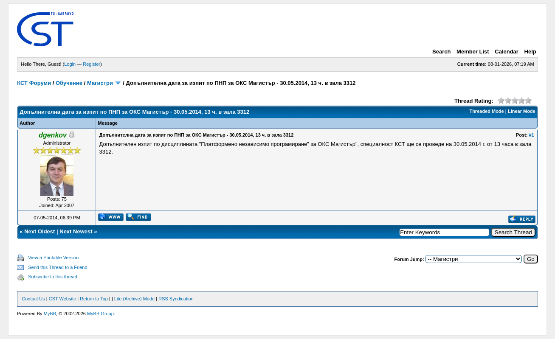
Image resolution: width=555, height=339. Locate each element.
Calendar (506, 51)
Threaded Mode (486, 111)
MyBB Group (100, 313)
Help (530, 51)
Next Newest (75, 231)
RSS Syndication (176, 298)
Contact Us (33, 298)
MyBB (50, 313)
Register (91, 64)
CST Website (62, 298)
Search (441, 51)
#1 (531, 134)
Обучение (69, 83)
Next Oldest (39, 231)
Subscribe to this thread (52, 276)
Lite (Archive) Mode (134, 298)
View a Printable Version (53, 257)
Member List (472, 51)
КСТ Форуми (34, 83)
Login (70, 64)
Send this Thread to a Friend (57, 267)
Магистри (100, 83)
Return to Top (94, 298)
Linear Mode (521, 111)
